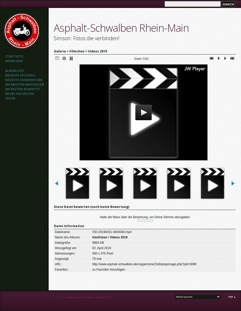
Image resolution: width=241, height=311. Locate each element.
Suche (10, 98)
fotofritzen (99, 237)
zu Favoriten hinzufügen (108, 269)
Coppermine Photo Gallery (80, 297)
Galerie (60, 51)
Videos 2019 (97, 51)
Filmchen (77, 51)
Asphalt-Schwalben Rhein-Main (121, 28)
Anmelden (14, 61)
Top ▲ (232, 297)
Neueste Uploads (20, 75)
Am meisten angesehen (24, 84)
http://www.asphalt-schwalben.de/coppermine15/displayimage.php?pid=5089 (144, 264)
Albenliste (14, 71)
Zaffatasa (101, 297)
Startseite (14, 56)
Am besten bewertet (22, 89)
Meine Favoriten (19, 94)
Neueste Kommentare (23, 80)
